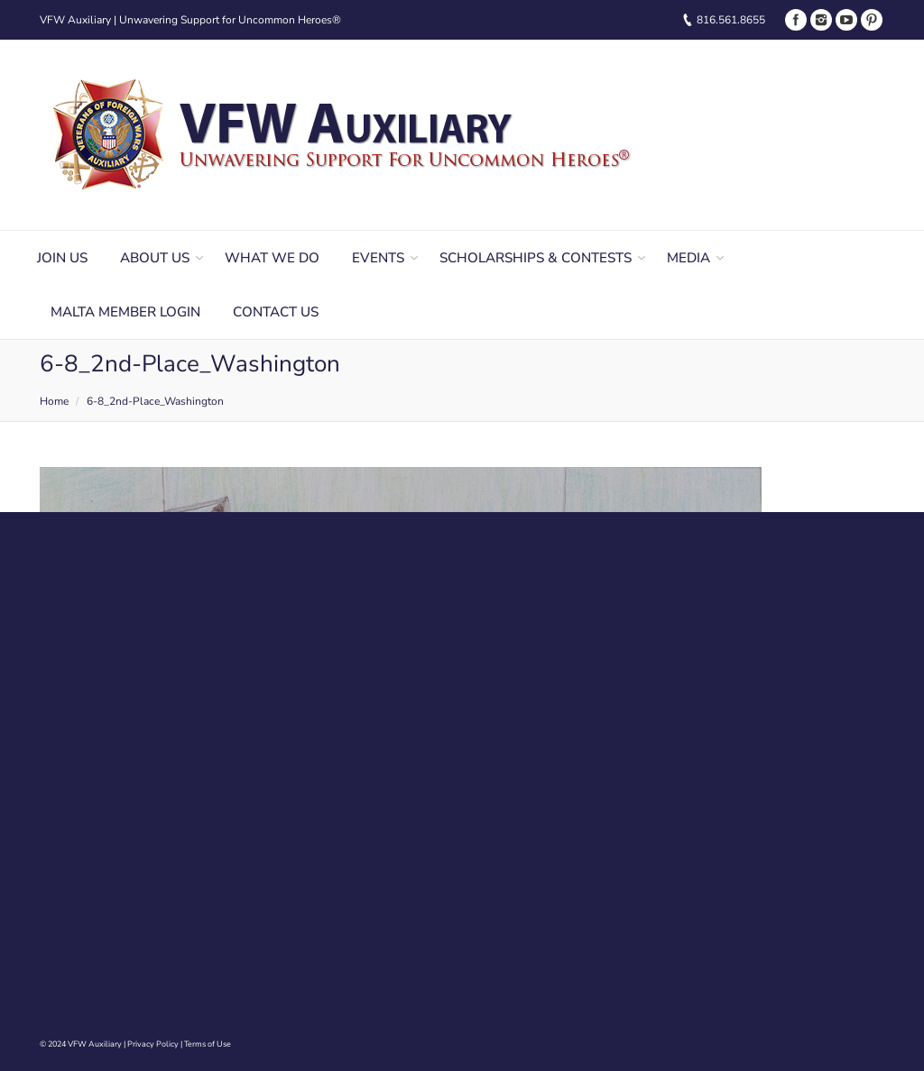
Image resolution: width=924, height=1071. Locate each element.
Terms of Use (207, 1044)
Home (54, 401)
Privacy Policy (153, 1044)
